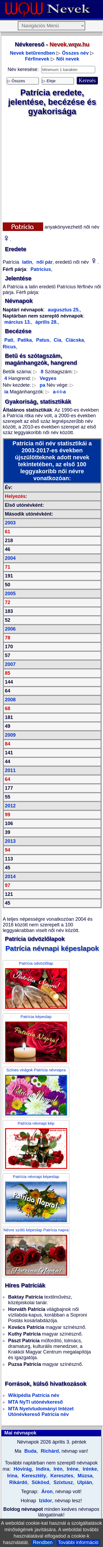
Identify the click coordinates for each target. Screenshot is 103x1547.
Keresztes (61, 1475)
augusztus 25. (64, 309)
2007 (10, 664)
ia (6, 391)
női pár (44, 262)
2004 (10, 558)
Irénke (89, 1469)
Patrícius (40, 269)
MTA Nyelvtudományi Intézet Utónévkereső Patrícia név (41, 1411)
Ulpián (84, 1482)
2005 (10, 593)
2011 (10, 770)
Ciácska (74, 340)
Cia (56, 340)
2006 (10, 629)
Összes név (75, 53)
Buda (29, 1451)
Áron (47, 1491)
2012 (10, 805)
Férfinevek (37, 59)
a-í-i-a (59, 391)
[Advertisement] (50, 169)
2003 (10, 522)
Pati (8, 340)
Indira (42, 1469)
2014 (10, 876)
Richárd (49, 1451)
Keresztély (33, 1475)
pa (42, 385)
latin (26, 262)
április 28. (46, 322)
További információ (78, 1542)
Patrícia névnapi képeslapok (52, 948)
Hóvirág (23, 1469)
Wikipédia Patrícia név (33, 1395)
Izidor (45, 1500)
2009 (10, 735)
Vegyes (48, 378)
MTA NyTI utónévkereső (35, 1402)
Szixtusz (62, 1482)
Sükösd (39, 1482)
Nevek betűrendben (32, 53)
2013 (10, 841)
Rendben (43, 1542)
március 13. (17, 322)
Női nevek (67, 59)
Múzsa (84, 1475)
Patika (24, 340)
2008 (10, 699)
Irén (57, 1469)
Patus (42, 340)
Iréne (72, 1469)
